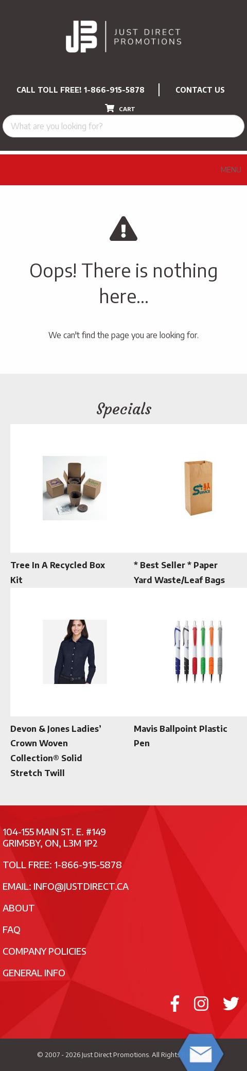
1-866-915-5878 (114, 89)
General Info (34, 972)
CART (120, 108)
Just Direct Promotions (115, 1054)
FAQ (12, 929)
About (19, 908)
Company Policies (44, 951)
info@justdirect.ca (81, 886)
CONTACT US (200, 89)
